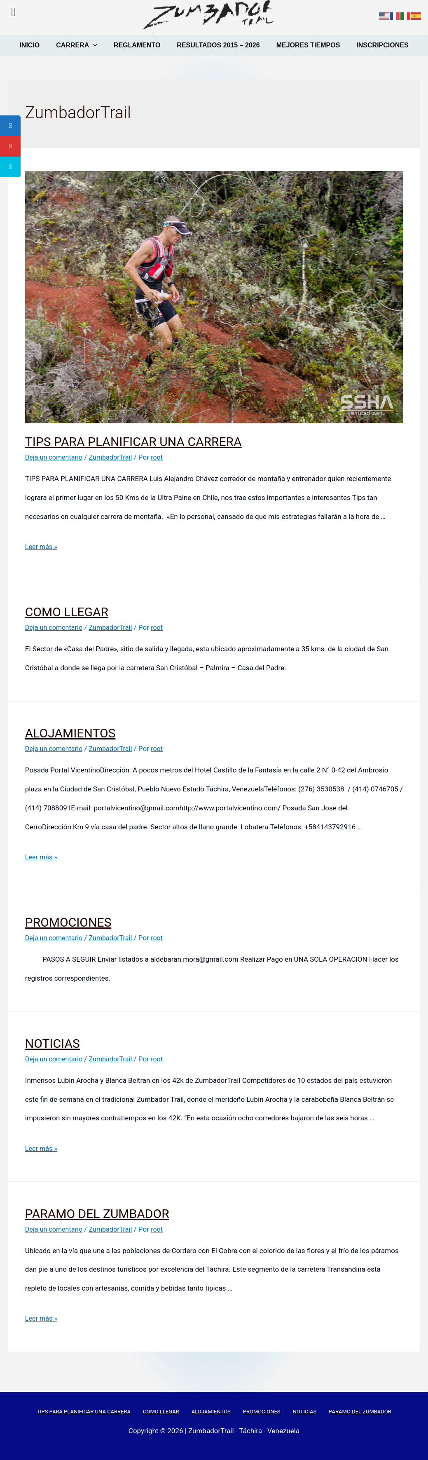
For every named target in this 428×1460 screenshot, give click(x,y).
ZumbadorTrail (115, 457)
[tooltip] (10, 125)
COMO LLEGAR (66, 612)
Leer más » (42, 546)
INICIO (33, 45)
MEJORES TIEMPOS (306, 45)
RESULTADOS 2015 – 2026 (217, 45)
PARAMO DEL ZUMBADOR (97, 1213)
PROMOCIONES (68, 922)
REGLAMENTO (138, 45)
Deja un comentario (55, 457)
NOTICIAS (52, 1043)
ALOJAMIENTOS (70, 733)
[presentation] (95, 45)
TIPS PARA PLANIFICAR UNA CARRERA (133, 441)
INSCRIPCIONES (378, 45)
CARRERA (79, 45)
